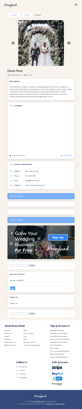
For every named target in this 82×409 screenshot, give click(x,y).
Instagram (21, 377)
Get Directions (66, 155)
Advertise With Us (30, 342)
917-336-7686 (30, 176)
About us (7, 330)
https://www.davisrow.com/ (35, 185)
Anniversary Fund (10, 342)
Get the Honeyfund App (32, 345)
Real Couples (54, 348)
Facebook (21, 367)
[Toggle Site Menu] (76, 5)
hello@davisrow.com (32, 181)
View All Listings (16, 196)
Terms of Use (50, 404)
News (25, 330)
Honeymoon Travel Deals (58, 333)
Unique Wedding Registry (58, 357)
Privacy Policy (60, 404)
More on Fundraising (57, 354)
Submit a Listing (16, 220)
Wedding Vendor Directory (59, 342)
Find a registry (28, 333)
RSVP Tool (7, 333)
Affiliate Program (10, 345)
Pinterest (21, 374)
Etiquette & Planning (57, 330)
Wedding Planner (16, 75)
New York (29, 75)
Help (25, 336)
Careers (7, 336)
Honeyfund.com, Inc (39, 401)
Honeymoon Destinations (58, 336)
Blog (25, 339)
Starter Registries (56, 345)
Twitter (20, 370)
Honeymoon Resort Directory (60, 339)
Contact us (7, 339)
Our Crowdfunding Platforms (60, 351)
